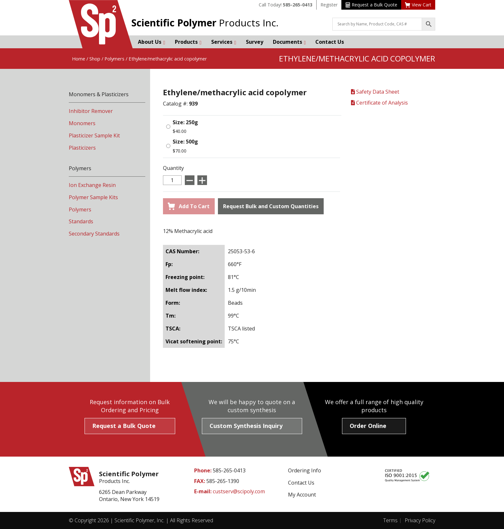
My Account (302, 494)
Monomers (82, 123)
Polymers (114, 58)
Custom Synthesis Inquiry (246, 426)
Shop (94, 58)
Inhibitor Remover (91, 111)
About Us (151, 41)
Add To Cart (189, 206)
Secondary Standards (94, 233)
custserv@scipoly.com (239, 491)
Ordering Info (304, 470)
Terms (390, 520)
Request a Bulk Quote (371, 5)
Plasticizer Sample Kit (94, 135)
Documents (289, 41)
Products (188, 41)
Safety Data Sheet (375, 91)
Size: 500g (185, 141)
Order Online (368, 426)
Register (329, 5)
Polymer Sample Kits (93, 197)
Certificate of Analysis (379, 102)
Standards (81, 221)
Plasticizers (82, 147)
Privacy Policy (420, 520)
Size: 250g (185, 122)
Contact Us (329, 41)
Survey (254, 41)
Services (223, 41)
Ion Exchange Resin (92, 185)
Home (78, 58)
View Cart (418, 5)
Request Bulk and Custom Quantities (271, 206)
